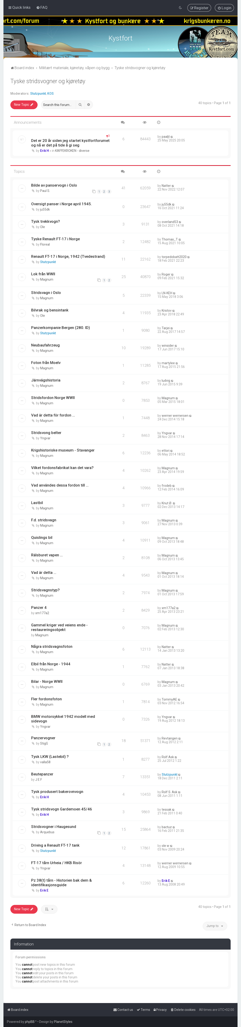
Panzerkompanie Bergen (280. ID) (60, 327)
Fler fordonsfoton (46, 698)
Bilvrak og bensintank (49, 309)
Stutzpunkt (38, 93)
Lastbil (37, 502)
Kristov (167, 310)
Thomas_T (170, 239)
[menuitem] (42, 7)
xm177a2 (42, 612)
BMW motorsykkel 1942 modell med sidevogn (63, 718)
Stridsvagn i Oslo (46, 292)
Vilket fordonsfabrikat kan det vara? (62, 467)
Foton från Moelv (45, 362)
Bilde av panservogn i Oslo (54, 184)
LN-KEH (167, 292)
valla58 (45, 761)
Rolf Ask (168, 756)
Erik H (44, 150)
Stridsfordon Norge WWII (53, 397)
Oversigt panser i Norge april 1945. (61, 203)
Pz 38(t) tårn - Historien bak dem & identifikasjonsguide (61, 882)
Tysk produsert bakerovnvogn (57, 791)
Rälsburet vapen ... (47, 554)
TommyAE (169, 699)
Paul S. (45, 190)
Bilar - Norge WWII (46, 681)
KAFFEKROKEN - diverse (72, 150)
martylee (168, 362)
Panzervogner (43, 737)
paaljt (166, 136)
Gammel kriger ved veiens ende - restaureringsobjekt (59, 626)
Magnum (46, 279)
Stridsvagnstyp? (45, 589)
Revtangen (170, 738)
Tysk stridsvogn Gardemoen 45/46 (61, 808)
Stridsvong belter (46, 432)
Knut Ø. (167, 502)
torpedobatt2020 (174, 256)
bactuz (167, 826)
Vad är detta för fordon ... (53, 414)
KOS (50, 93)
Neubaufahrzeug (45, 344)
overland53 (170, 221)
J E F (38, 779)
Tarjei (166, 327)
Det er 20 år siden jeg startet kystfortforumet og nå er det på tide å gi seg (70, 142)
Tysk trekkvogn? (45, 221)
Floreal (45, 244)
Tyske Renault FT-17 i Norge (55, 238)
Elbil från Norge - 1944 (50, 663)
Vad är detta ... (43, 572)
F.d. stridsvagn (43, 519)
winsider (168, 345)
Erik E (44, 890)
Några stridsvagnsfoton (51, 646)
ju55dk (45, 209)
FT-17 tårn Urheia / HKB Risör (56, 862)
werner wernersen (175, 415)
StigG (44, 743)
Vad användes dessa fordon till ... (60, 484)
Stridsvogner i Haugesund (53, 826)
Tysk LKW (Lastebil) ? (50, 756)
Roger (166, 274)
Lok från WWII (43, 273)
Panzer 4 (39, 607)
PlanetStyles (63, 1022)
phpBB (30, 1022)
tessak (166, 809)
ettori (166, 450)
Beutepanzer (42, 773)
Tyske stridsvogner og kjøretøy (47, 80)
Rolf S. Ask (169, 791)
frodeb (167, 485)
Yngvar (45, 437)
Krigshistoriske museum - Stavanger (63, 449)
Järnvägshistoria (45, 379)
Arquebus (47, 831)
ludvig (166, 380)
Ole (42, 226)
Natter (166, 185)
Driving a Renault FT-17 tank (55, 844)
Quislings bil (41, 537)
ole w (165, 845)
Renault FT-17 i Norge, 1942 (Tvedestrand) (68, 256)
